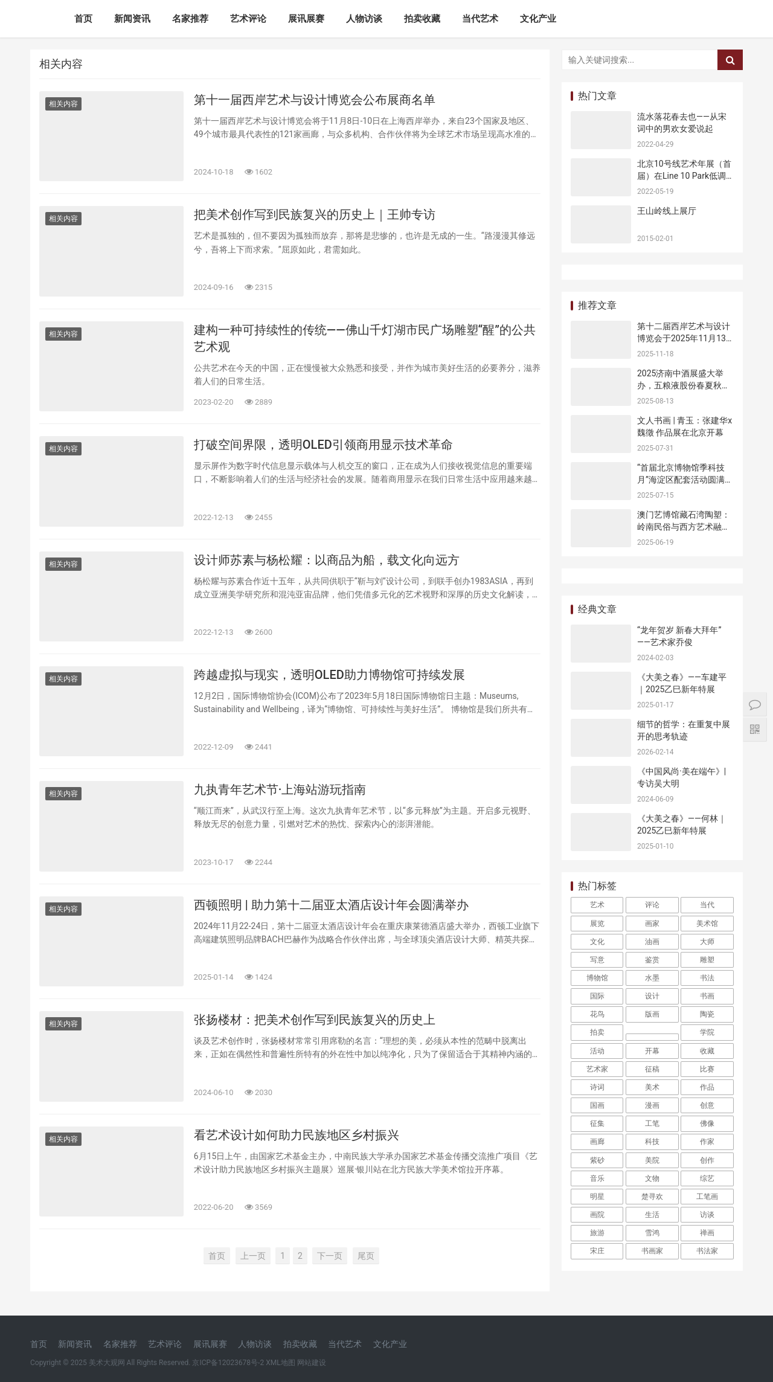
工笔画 (707, 1196)
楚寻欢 (652, 1196)
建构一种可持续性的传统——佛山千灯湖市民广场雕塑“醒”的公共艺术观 (365, 338)
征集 (597, 1123)
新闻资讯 (132, 18)
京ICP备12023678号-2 (228, 1362)
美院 (652, 1160)
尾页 (366, 1256)
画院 (597, 1214)
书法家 (707, 1251)
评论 (652, 905)
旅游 (597, 1233)
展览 (597, 923)
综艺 (707, 1178)
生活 (652, 1214)
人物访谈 (364, 18)
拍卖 (597, 1032)
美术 (652, 1087)
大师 (707, 941)
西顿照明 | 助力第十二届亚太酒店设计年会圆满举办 (331, 905)
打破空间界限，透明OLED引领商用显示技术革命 (323, 444)
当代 (707, 905)
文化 (597, 941)
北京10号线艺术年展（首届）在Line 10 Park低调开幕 (684, 175)
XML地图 (280, 1362)
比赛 (707, 1069)
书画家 (652, 1251)
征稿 (652, 1069)
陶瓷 (707, 1014)
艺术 (597, 905)
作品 (707, 1087)
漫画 (652, 1105)
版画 (652, 1014)
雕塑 (707, 960)
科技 (652, 1141)
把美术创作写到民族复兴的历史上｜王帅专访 (314, 214)
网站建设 (311, 1362)
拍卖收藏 (422, 18)
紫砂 (597, 1160)
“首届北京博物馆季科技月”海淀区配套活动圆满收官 (685, 479)
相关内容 (63, 104)
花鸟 (597, 1014)
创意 (707, 1105)
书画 (707, 996)
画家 (652, 923)
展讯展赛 (306, 18)
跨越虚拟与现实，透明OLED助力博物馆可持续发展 (329, 674)
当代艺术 (480, 18)
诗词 (597, 1087)
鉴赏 (652, 960)
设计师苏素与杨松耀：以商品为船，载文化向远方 (327, 560)
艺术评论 (248, 18)
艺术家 (597, 1069)
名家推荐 (190, 18)
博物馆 (597, 978)
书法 (707, 978)
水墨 (652, 978)
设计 (652, 996)
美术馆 (707, 923)
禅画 (707, 1233)
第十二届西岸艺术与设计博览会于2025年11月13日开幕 (683, 338)
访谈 (707, 1214)
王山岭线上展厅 (666, 211)
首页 (83, 18)
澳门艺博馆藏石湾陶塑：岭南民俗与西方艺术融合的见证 (683, 526)
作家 (707, 1141)
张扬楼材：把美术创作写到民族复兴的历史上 (314, 1019)
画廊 (597, 1141)
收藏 (707, 1051)
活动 (597, 1051)
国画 (597, 1105)
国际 (597, 996)
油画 (652, 941)
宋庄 (597, 1251)
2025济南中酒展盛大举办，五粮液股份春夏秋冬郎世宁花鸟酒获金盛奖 (683, 385)
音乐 (597, 1178)
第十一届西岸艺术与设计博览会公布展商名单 (314, 99)
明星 (597, 1196)
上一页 (253, 1256)
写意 (597, 960)
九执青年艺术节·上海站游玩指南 (280, 789)
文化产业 (538, 18)
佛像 (707, 1123)
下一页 (329, 1256)
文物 (652, 1178)
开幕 (652, 1051)
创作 (707, 1160)
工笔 (652, 1123)
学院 (707, 1032)
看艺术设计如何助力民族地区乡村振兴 (296, 1135)
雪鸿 (652, 1233)
